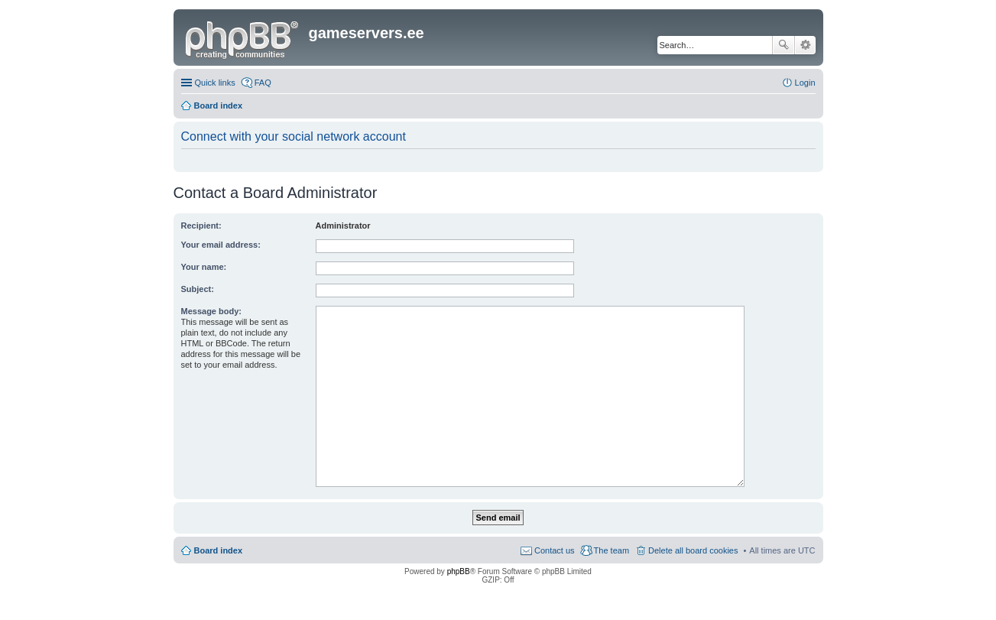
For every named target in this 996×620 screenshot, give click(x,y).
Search (783, 45)
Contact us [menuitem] (554, 550)
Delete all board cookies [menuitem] (693, 550)
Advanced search (805, 45)
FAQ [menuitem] (263, 82)
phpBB (458, 571)
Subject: (197, 289)
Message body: (211, 311)
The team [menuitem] (611, 550)
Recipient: (201, 225)
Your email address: (221, 244)
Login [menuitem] (805, 82)
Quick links (215, 82)
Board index (218, 550)
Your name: (204, 266)
